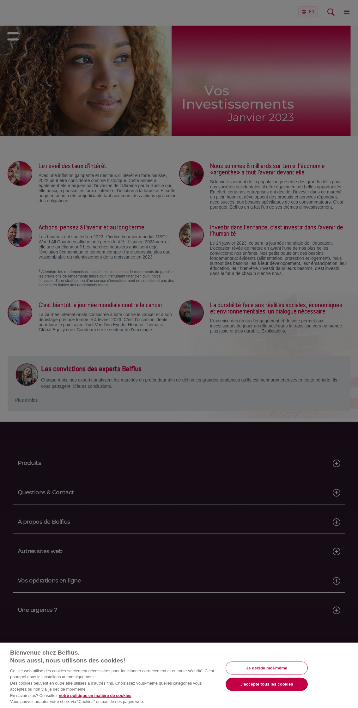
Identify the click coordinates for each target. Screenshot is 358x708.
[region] (179, 675)
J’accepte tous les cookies (266, 684)
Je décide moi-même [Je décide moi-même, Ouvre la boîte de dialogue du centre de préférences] (266, 667)
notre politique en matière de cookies (95, 695)
